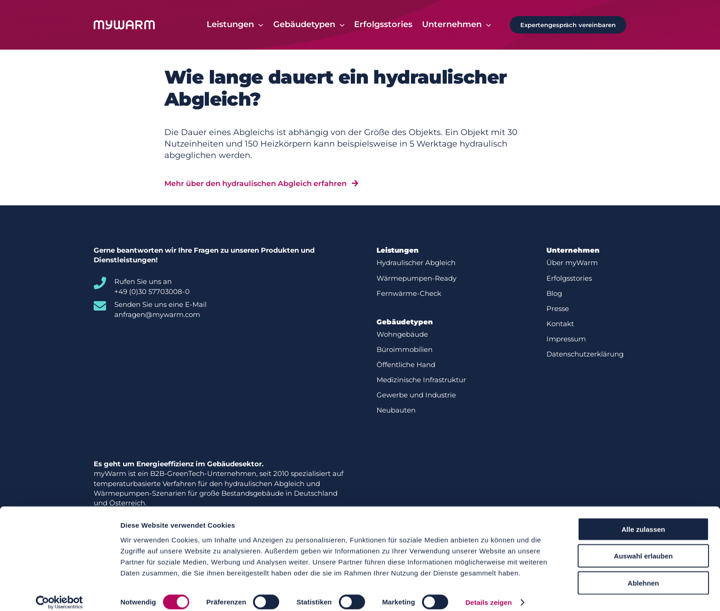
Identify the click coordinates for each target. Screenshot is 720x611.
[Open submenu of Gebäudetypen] (340, 25)
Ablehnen (643, 573)
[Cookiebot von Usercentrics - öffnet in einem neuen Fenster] (59, 593)
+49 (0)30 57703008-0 (152, 291)
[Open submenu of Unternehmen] (486, 25)
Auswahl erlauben (643, 546)
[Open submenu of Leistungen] (259, 25)
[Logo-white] (124, 24)
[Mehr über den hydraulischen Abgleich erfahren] (261, 183)
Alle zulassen (643, 519)
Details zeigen (488, 593)
